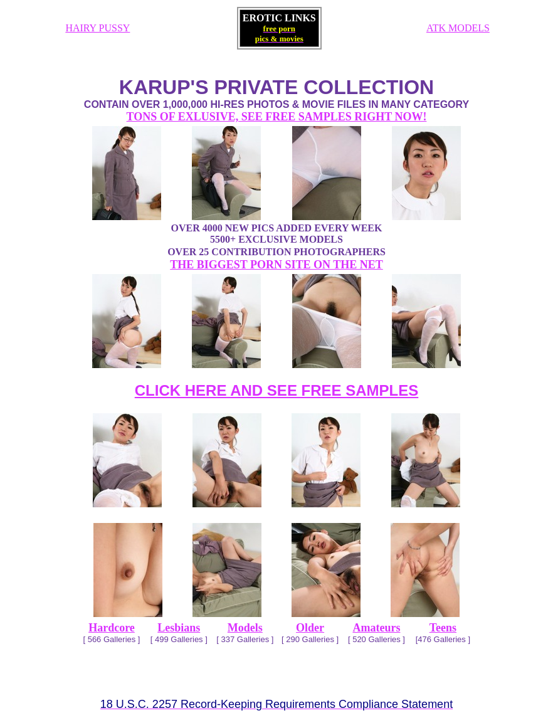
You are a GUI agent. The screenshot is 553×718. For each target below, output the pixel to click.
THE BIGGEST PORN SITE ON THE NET (276, 264)
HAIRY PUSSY (97, 28)
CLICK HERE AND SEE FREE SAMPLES (277, 390)
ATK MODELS (458, 28)
